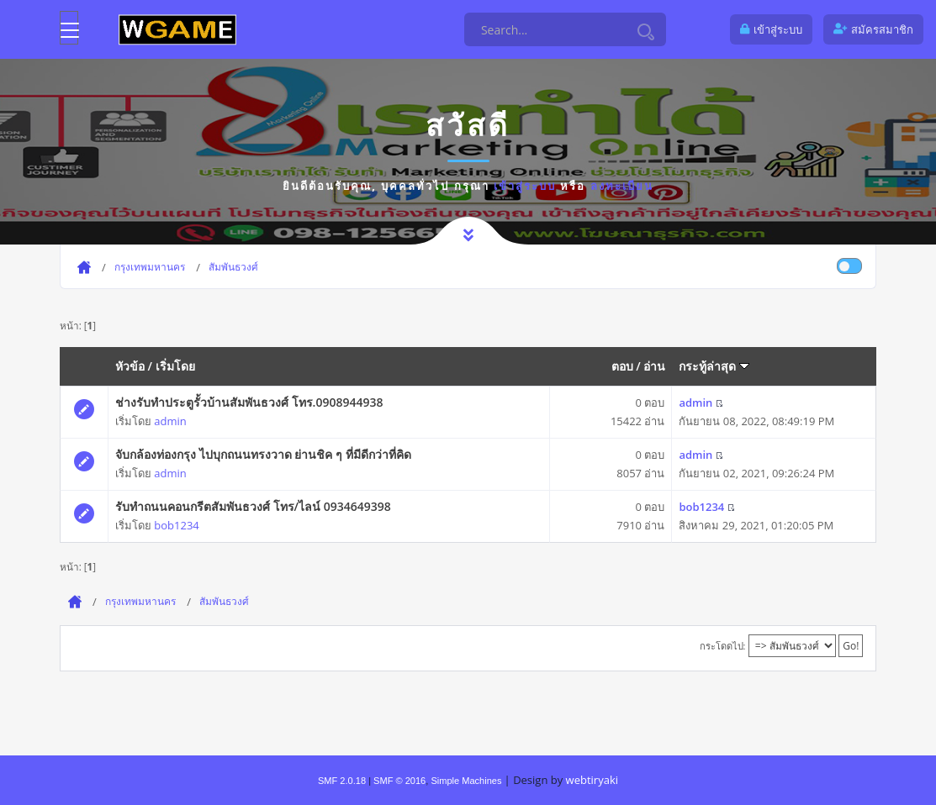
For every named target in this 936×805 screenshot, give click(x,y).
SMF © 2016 (399, 781)
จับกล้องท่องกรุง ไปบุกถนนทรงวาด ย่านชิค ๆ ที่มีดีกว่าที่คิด (263, 454)
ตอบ (622, 366)
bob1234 (176, 525)
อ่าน (654, 366)
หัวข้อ (130, 366)
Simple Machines (466, 781)
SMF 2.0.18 (342, 781)
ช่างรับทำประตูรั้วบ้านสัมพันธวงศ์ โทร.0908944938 (249, 402)
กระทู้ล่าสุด (714, 366)
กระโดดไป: (723, 645)
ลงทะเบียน (621, 185)
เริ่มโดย (175, 366)
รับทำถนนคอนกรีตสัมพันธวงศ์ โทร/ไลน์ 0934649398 (253, 506)
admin (170, 421)
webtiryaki (592, 779)
